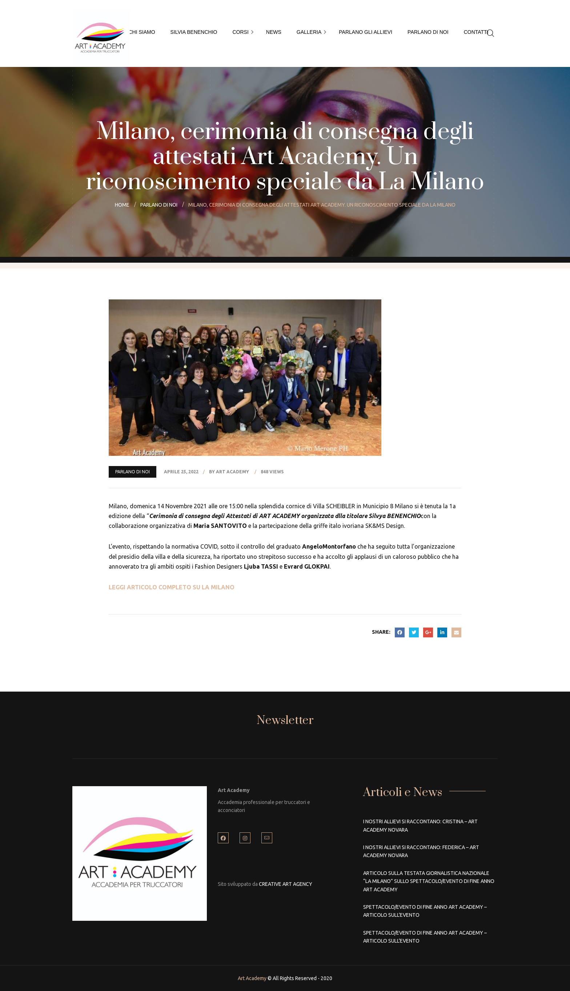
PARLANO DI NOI (132, 471)
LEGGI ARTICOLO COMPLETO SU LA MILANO (171, 587)
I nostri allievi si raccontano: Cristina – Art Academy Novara (420, 825)
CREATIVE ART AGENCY (285, 884)
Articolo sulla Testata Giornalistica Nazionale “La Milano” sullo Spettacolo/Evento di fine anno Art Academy (428, 881)
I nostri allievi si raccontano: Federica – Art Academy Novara (421, 851)
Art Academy (252, 978)
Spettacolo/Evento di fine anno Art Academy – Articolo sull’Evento (425, 911)
